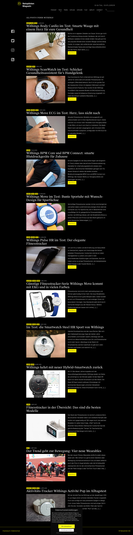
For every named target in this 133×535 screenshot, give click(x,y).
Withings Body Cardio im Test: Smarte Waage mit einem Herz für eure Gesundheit (62, 27)
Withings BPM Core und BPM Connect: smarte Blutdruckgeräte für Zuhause (60, 154)
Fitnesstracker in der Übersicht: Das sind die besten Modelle (63, 409)
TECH (60, 10)
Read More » (72, 53)
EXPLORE (79, 10)
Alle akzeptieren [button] (66, 526)
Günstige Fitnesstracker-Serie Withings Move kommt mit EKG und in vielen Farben (64, 285)
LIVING (28, 110)
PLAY (85, 10)
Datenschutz (15, 531)
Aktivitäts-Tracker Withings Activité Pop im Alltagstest (66, 491)
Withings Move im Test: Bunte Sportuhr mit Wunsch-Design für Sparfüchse (64, 198)
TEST (35, 23)
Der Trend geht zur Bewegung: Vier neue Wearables (63, 451)
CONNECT (100, 10)
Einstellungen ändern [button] (66, 530)
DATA (28, 448)
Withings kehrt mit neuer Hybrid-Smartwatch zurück (64, 367)
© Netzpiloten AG (124, 531)
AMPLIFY (92, 10)
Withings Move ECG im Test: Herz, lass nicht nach (63, 113)
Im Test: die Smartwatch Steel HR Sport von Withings (65, 327)
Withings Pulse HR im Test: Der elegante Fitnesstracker (56, 242)
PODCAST (53, 10)
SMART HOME (30, 23)
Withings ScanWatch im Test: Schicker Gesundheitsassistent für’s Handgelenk (54, 71)
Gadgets (29, 66)
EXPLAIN (72, 10)
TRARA (66, 10)
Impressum (6, 531)
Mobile (33, 110)
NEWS (38, 281)
